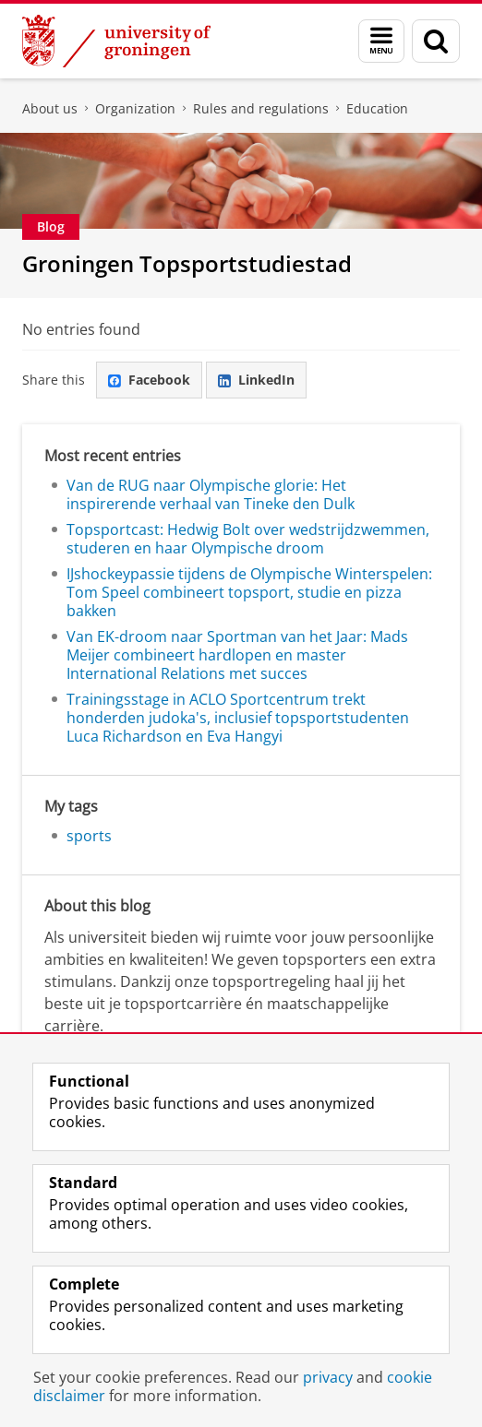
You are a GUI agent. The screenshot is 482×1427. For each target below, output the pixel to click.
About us (50, 108)
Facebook (149, 379)
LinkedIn (256, 379)
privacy (328, 1377)
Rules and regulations (261, 108)
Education (377, 108)
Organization (135, 108)
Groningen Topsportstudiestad (187, 263)
